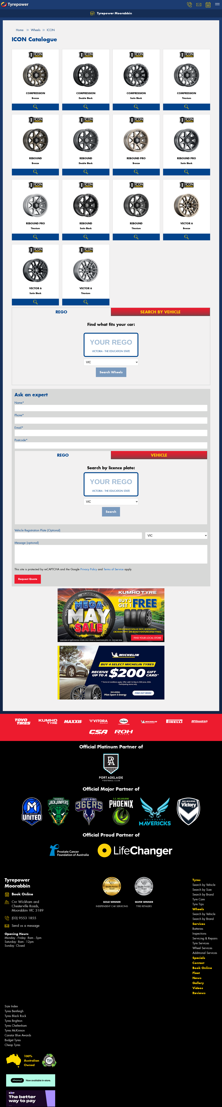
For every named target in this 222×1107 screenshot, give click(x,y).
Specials (198, 958)
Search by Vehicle (203, 885)
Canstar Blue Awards (18, 1035)
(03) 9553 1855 (24, 918)
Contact (198, 963)
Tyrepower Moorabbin (111, 13)
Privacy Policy (88, 569)
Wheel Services (202, 948)
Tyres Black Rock (15, 1016)
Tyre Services (200, 943)
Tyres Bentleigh (14, 1011)
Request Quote (27, 579)
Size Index (11, 1006)
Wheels (198, 909)
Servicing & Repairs (204, 938)
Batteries (197, 929)
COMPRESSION (35, 93)
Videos (197, 988)
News (196, 978)
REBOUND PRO (136, 158)
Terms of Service (114, 569)
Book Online (202, 968)
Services (198, 924)
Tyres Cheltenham (16, 1026)
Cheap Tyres (12, 1045)
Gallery (198, 983)
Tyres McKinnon (15, 1030)
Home (17, 30)
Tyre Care (198, 899)
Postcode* (20, 440)
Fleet (196, 973)
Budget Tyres (13, 1040)
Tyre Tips (198, 904)
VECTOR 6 (186, 223)
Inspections (199, 934)
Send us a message (25, 926)
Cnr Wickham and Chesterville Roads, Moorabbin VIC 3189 (27, 906)
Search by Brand (203, 894)
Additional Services (204, 953)
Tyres (196, 880)
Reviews (198, 993)
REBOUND (35, 158)
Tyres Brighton (13, 1021)
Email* (18, 428)
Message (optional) (26, 543)
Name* (19, 403)
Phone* (19, 415)
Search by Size (202, 890)
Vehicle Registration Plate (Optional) (37, 530)
